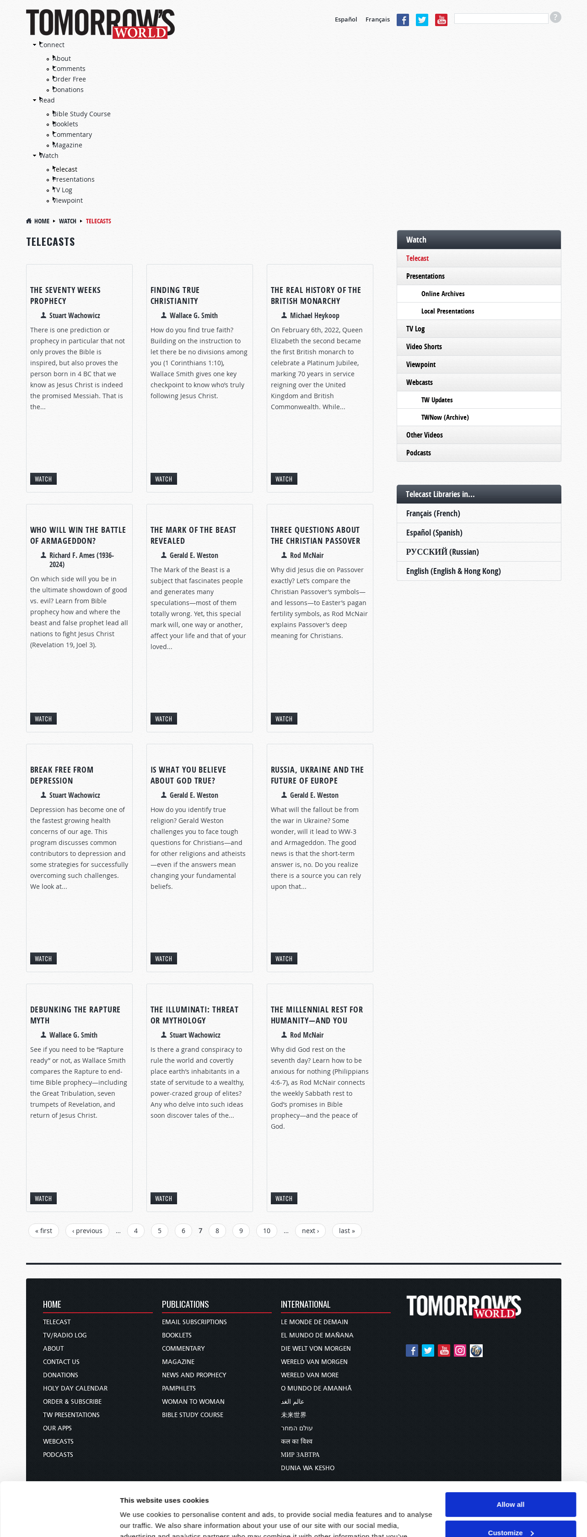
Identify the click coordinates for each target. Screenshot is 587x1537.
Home (41, 220)
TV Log (62, 189)
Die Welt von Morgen (316, 1349)
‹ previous (87, 1230)
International (306, 1304)
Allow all (511, 1451)
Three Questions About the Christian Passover (316, 535)
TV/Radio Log (65, 1335)
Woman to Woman (193, 1402)
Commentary (72, 134)
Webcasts (419, 382)
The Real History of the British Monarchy (316, 295)
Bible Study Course (82, 113)
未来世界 (294, 1415)
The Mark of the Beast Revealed (194, 535)
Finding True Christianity (175, 295)
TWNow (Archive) (445, 417)
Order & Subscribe (72, 1402)
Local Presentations (447, 311)
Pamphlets (179, 1388)
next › (310, 1230)
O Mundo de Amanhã (316, 1388)
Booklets (65, 123)
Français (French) (433, 513)
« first (43, 1230)
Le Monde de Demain (314, 1322)
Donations (68, 89)
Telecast (65, 169)
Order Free (69, 79)
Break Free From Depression (62, 775)
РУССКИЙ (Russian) (442, 551)
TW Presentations (71, 1415)
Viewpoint (68, 200)
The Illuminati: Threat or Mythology (195, 1015)
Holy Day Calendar (75, 1388)
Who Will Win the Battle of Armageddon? (78, 535)
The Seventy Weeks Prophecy (65, 295)
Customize (511, 1479)
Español (346, 19)
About (62, 58)
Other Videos (424, 435)
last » (347, 1230)
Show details (141, 1519)
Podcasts (418, 453)
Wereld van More (310, 1375)
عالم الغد (292, 1402)
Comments (69, 68)
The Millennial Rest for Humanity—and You (317, 1015)
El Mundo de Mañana (317, 1335)
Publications (185, 1304)
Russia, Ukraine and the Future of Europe (318, 775)
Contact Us (61, 1362)
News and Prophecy (194, 1375)
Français (378, 19)
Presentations (74, 179)
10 (266, 1230)
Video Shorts (424, 346)
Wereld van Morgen (314, 1362)
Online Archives (443, 293)
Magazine (67, 145)
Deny (510, 1507)
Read (47, 100)
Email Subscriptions (194, 1322)
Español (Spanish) (434, 532)
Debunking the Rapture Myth (75, 1015)
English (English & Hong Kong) (453, 571)
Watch (49, 155)
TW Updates (437, 400)
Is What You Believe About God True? (188, 775)
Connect (52, 44)
